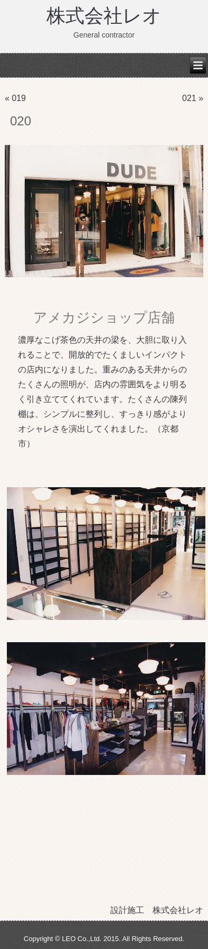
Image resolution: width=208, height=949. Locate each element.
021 (189, 98)
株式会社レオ (104, 15)
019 (19, 98)
